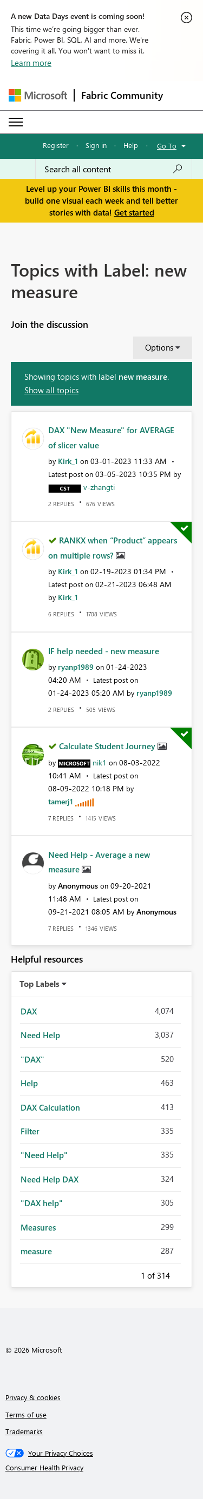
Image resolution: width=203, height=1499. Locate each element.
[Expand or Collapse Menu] (15, 122)
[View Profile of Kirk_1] (68, 461)
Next (183, 1273)
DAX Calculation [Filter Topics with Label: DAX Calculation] (50, 1107)
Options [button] (159, 347)
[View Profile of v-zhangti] (99, 487)
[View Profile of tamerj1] (60, 801)
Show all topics (51, 390)
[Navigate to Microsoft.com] (38, 95)
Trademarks (24, 1431)
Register (56, 145)
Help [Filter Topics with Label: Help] (29, 1083)
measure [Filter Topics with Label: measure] (36, 1251)
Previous (127, 1273)
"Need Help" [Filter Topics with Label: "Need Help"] (44, 1155)
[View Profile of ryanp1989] (76, 666)
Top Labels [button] (39, 983)
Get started (134, 212)
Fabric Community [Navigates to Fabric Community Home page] (122, 95)
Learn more (31, 62)
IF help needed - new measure (103, 651)
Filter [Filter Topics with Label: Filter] (30, 1131)
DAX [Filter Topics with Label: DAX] (29, 1011)
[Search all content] (113, 169)
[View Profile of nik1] (100, 762)
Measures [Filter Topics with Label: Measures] (38, 1227)
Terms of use (26, 1414)
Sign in (96, 145)
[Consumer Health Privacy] (101, 1467)
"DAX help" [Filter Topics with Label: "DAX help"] (42, 1203)
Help (130, 145)
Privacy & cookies (33, 1397)
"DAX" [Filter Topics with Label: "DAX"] (32, 1059)
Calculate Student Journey (108, 746)
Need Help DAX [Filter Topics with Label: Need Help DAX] (49, 1179)
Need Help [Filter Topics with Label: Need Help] (40, 1035)
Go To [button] (166, 145)
